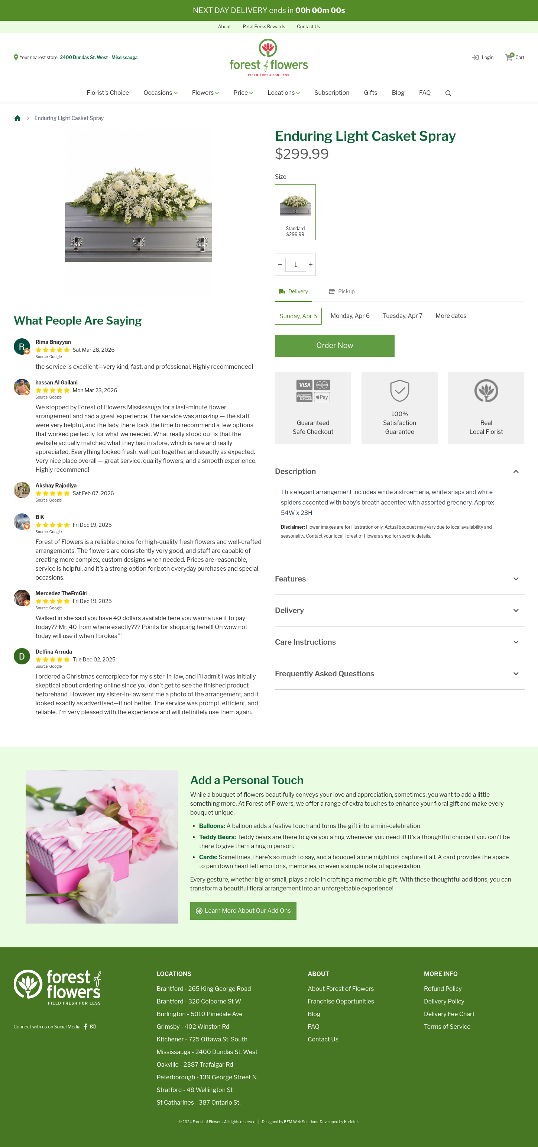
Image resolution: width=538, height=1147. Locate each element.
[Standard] (295, 212)
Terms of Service (447, 1026)
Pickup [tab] (342, 291)
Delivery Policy (444, 1001)
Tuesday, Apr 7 (405, 315)
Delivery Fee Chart (449, 1014)
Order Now (335, 346)
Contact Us (308, 26)
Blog (398, 92)
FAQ (425, 92)
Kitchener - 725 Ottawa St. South (202, 1039)
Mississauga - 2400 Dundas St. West (207, 1052)
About (224, 26)
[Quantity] (295, 265)
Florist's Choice (108, 92)
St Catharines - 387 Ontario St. (199, 1102)
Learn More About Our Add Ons (244, 910)
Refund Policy (443, 988)
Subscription (331, 92)
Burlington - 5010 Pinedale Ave (200, 1014)
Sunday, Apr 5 (299, 316)
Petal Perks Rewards (264, 26)
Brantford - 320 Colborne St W (199, 1001)
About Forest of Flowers (341, 988)
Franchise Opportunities (341, 1001)
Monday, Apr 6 (352, 315)
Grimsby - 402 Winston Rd (193, 1026)
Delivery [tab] (293, 291)
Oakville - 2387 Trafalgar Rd (195, 1064)
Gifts (370, 92)
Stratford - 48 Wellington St (195, 1089)
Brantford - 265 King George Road (204, 988)
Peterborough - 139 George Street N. (207, 1077)
